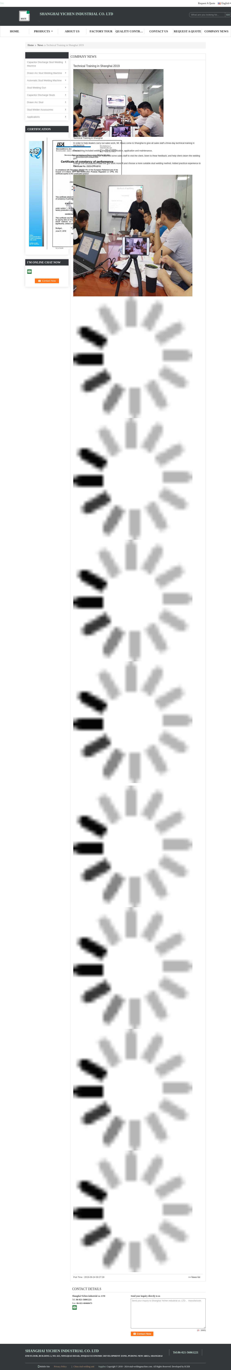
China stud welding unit (83, 1366)
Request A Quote (206, 3)
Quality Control (130, 31)
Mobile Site (44, 1366)
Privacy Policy (60, 1366)
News (40, 45)
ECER (187, 1366)
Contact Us (158, 31)
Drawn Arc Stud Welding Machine (44, 73)
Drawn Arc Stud (35, 102)
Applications (33, 117)
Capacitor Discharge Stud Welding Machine (45, 64)
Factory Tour (101, 31)
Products (43, 31)
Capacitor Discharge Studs (41, 95)
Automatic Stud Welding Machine (44, 80)
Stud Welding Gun (36, 87)
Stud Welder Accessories (40, 109)
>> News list (194, 1277)
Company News (216, 31)
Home (14, 31)
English (226, 3)
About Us (72, 31)
